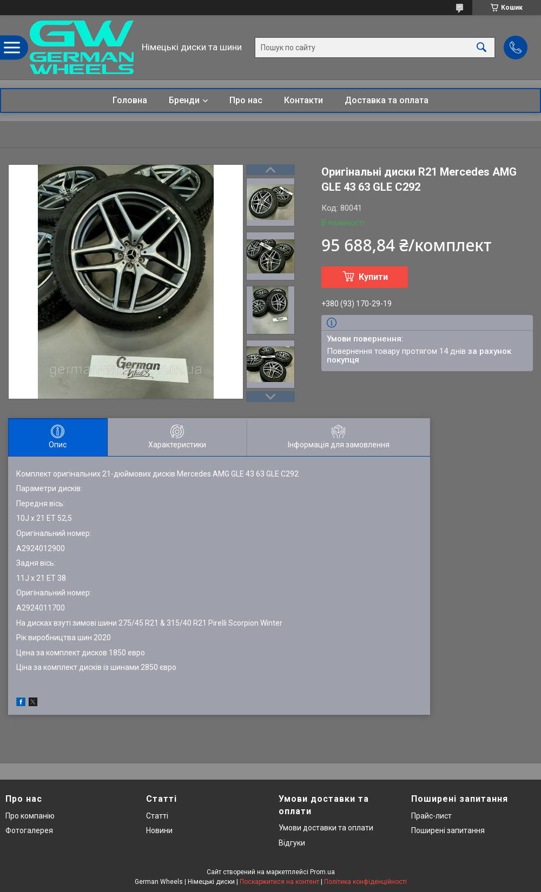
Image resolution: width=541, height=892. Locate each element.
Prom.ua (322, 872)
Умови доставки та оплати (326, 827)
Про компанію (30, 815)
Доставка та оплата (386, 100)
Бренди (184, 100)
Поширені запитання (448, 830)
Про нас (245, 100)
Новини (159, 830)
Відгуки (292, 843)
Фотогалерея (29, 830)
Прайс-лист (431, 815)
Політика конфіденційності (365, 882)
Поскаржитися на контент (279, 882)
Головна (130, 100)
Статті (157, 815)
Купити (373, 277)
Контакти (303, 100)
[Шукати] (481, 47)
